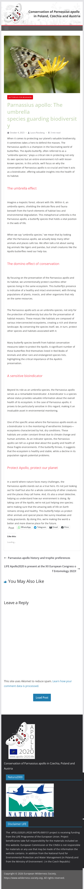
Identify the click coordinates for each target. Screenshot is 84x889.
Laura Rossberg (37, 132)
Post (11, 527)
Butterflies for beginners (20, 97)
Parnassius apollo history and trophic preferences (37, 558)
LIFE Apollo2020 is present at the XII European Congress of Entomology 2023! (42, 568)
